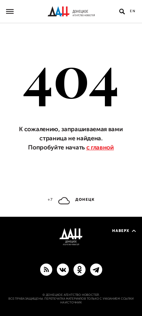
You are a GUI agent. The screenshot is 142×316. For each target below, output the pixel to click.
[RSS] (46, 269)
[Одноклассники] (79, 269)
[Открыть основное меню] (10, 11)
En (133, 11)
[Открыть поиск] (122, 11)
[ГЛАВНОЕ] (96, 269)
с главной (100, 147)
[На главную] (71, 11)
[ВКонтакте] (63, 269)
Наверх (124, 231)
